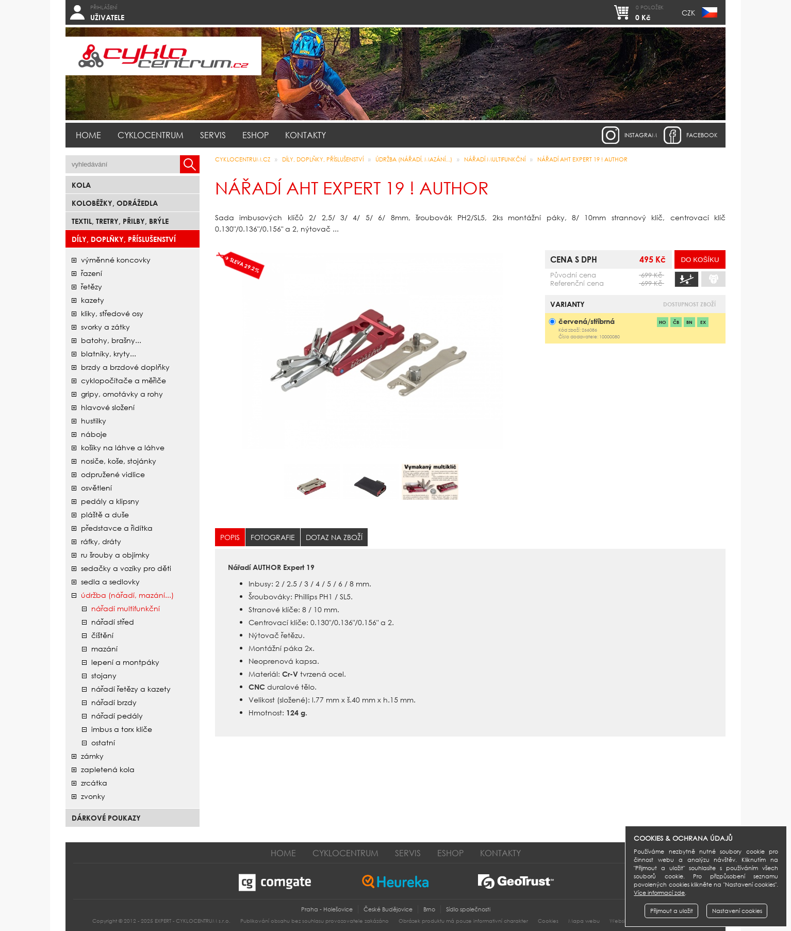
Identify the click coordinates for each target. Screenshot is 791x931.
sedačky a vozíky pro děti (126, 568)
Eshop (255, 134)
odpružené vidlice (113, 474)
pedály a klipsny (110, 501)
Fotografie (273, 537)
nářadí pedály (117, 716)
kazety (92, 300)
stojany (104, 675)
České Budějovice (388, 909)
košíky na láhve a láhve (122, 447)
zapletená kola (108, 769)
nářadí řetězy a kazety (131, 689)
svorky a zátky (105, 327)
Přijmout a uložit (671, 911)
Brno (429, 909)
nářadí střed (112, 622)
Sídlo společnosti (468, 909)
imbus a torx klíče (121, 729)
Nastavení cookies (737, 911)
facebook (702, 135)
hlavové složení (108, 407)
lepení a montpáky (125, 662)
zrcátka (94, 783)
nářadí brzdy (114, 702)
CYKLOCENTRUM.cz (242, 159)
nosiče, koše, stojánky (118, 461)
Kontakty (305, 134)
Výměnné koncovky (116, 260)
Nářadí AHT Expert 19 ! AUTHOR (582, 159)
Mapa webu (584, 921)
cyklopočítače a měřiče (123, 380)
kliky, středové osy (112, 313)
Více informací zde (659, 893)
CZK (688, 13)
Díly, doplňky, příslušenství (124, 239)
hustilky (93, 421)
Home (88, 134)
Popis (230, 537)
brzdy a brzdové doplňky (125, 367)
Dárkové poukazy (106, 817)
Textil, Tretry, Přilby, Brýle (120, 221)
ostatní (103, 742)
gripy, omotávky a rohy (122, 394)
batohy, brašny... (111, 340)
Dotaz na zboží (334, 537)
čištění (102, 635)
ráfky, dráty (101, 541)
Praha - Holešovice (327, 909)
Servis (213, 134)
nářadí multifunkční (125, 608)
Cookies (548, 921)
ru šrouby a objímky (115, 555)
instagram (640, 135)
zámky (92, 756)
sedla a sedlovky (110, 581)
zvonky (93, 796)
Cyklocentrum (151, 134)
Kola (81, 185)
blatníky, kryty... (108, 353)
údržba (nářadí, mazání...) (127, 595)
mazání (104, 649)
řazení (91, 273)
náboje (94, 434)
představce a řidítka (117, 528)
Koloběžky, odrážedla (115, 203)
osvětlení (96, 488)
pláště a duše (105, 514)
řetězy (91, 286)
